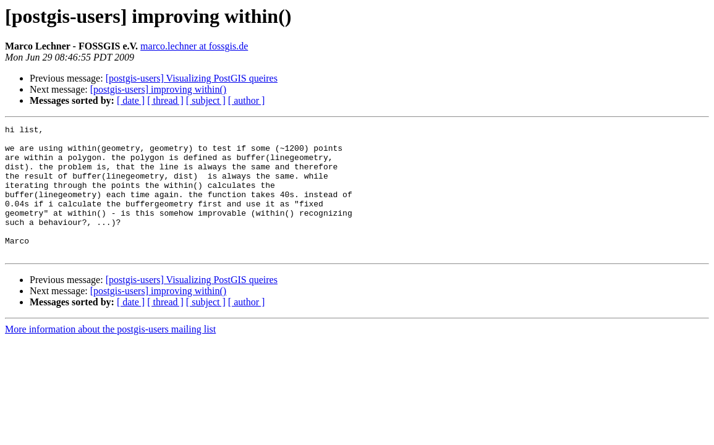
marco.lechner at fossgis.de (194, 46)
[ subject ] (206, 100)
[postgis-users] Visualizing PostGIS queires (192, 78)
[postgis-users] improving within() (158, 89)
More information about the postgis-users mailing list (110, 355)
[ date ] (131, 100)
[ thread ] (165, 100)
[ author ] (246, 100)
